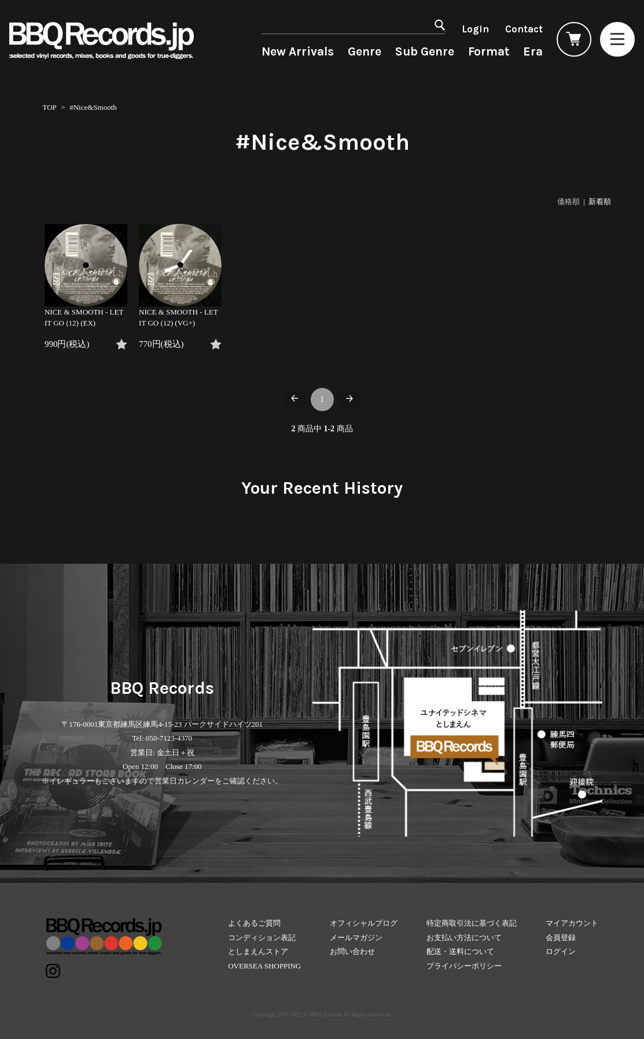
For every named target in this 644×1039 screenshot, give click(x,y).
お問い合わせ (352, 951)
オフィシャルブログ (364, 923)
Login (475, 29)
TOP (50, 107)
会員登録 (561, 937)
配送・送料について (460, 951)
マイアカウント (572, 923)
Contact (524, 29)
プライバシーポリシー (464, 966)
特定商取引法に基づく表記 (471, 923)
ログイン (561, 951)
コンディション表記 (262, 937)
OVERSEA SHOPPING (264, 966)
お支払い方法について (464, 937)
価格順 (568, 201)
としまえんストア (258, 951)
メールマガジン (356, 937)
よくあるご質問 (254, 923)
